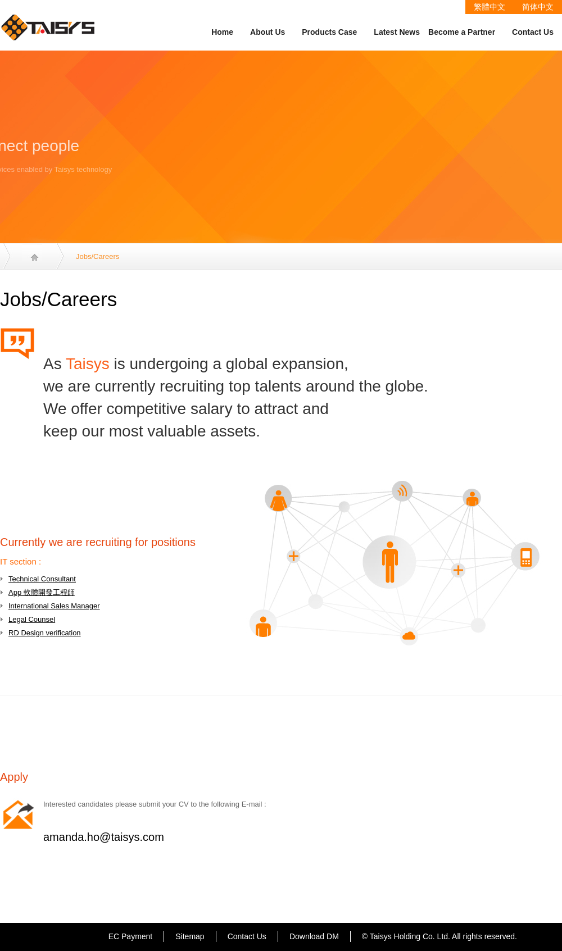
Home (222, 32)
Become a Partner (461, 32)
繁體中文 (489, 6)
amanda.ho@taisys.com (103, 837)
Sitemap (189, 936)
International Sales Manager (54, 606)
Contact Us (533, 32)
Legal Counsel (31, 619)
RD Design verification (44, 633)
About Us (267, 32)
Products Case (329, 32)
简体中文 (538, 6)
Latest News (397, 32)
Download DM (314, 936)
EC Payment (130, 936)
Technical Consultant (42, 579)
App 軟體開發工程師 (41, 592)
